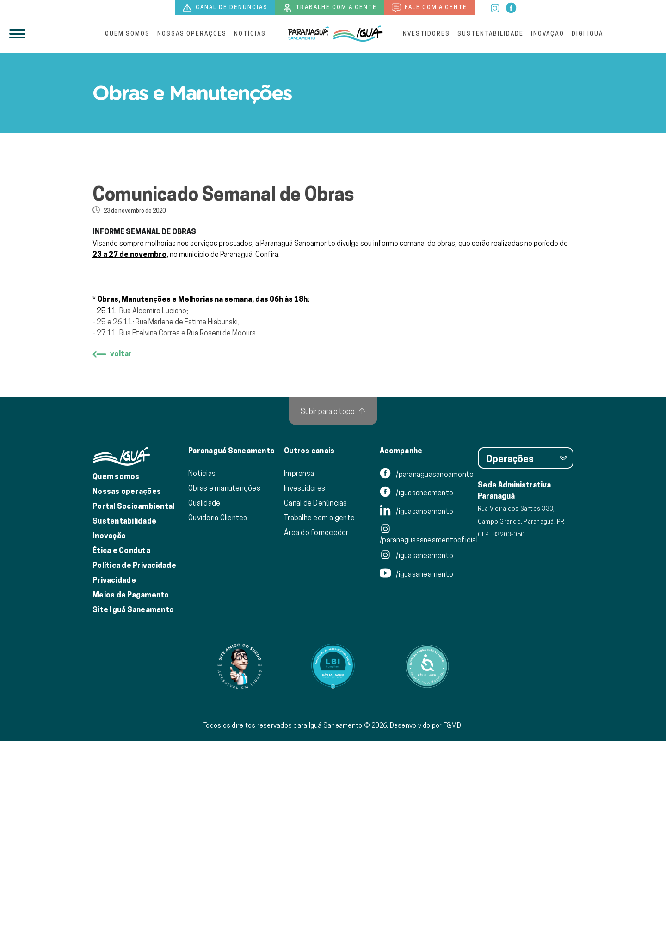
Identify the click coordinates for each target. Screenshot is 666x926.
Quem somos (127, 33)
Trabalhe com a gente (330, 7)
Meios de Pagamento (130, 779)
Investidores (425, 33)
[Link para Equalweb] (333, 851)
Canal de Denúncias (315, 687)
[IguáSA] (358, 33)
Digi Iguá (587, 33)
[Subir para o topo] (333, 596)
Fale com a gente (429, 7)
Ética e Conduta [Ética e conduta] (121, 735)
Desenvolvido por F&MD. (426, 910)
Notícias (250, 33)
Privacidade (114, 765)
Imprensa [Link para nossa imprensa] (299, 658)
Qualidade (204, 687)
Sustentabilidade (490, 33)
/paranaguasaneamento (427, 659)
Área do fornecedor (316, 717)
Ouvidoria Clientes (217, 702)
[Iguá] (308, 33)
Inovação (547, 33)
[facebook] (511, 7)
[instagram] (495, 7)
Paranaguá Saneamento (231, 636)
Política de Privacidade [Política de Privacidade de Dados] (134, 750)
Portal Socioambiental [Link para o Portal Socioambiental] (133, 691)
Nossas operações (192, 33)
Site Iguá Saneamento (133, 794)
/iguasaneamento (416, 677)
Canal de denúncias (225, 7)
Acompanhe (401, 636)
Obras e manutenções (224, 673)
